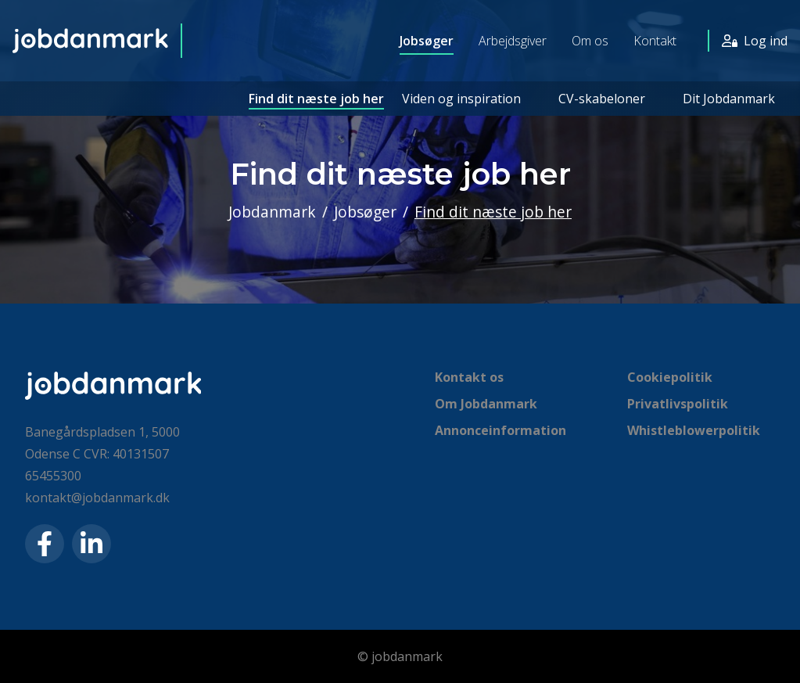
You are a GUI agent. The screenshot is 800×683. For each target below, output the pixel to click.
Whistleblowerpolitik (693, 430)
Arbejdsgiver (513, 40)
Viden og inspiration (461, 98)
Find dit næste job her (316, 98)
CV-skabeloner (601, 98)
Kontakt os (469, 377)
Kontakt (654, 40)
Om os (590, 40)
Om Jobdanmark (486, 403)
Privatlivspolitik (677, 403)
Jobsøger (427, 40)
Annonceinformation (500, 430)
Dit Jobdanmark (729, 98)
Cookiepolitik (669, 377)
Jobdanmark (272, 211)
